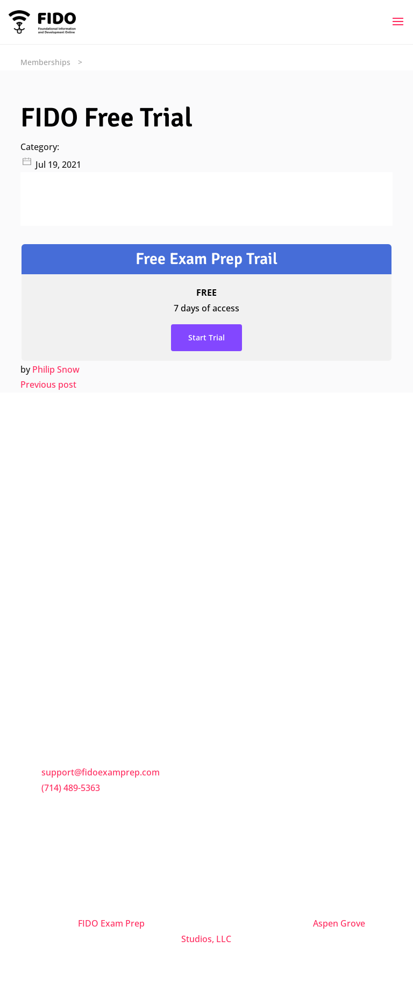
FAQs (52, 575)
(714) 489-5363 (70, 788)
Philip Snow (56, 369)
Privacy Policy (69, 646)
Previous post (48, 384)
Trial (51, 673)
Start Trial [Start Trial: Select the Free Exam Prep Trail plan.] (206, 337)
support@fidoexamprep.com (100, 772)
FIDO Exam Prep (111, 923)
